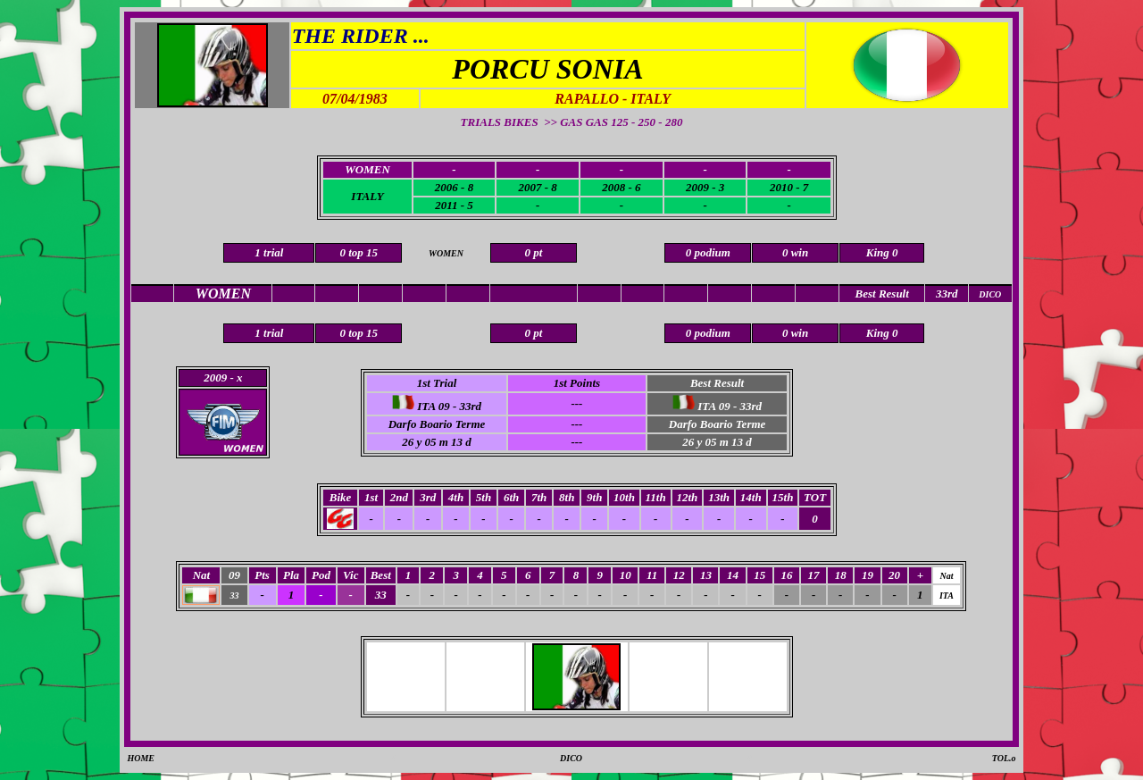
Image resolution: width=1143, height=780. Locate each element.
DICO (571, 758)
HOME (140, 758)
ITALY (367, 196)
